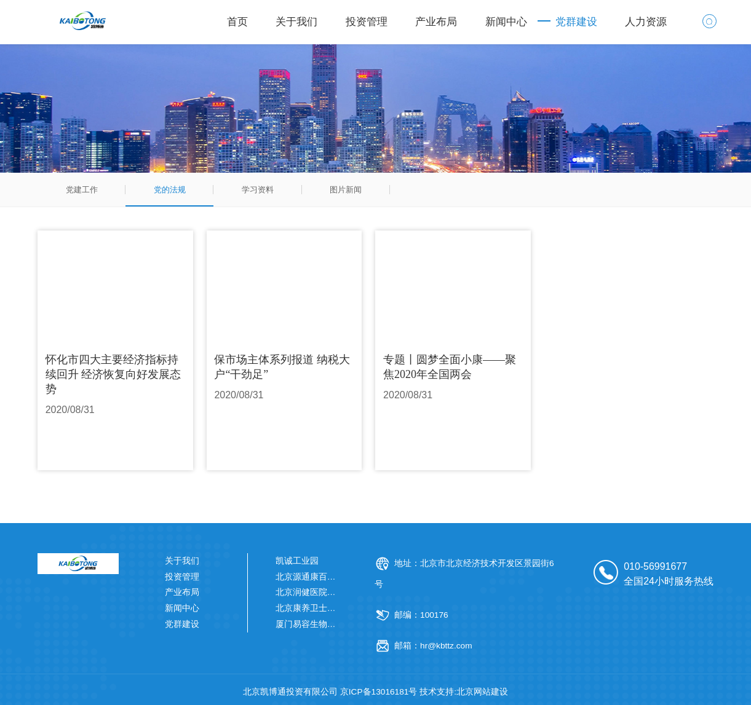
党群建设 (576, 22)
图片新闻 (346, 189)
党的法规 (170, 189)
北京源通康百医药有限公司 (327, 576)
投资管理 (366, 22)
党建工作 (82, 189)
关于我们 (296, 22)
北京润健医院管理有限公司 (327, 592)
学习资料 (258, 189)
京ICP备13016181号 (379, 691)
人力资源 (646, 22)
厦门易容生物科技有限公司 (327, 624)
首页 (237, 22)
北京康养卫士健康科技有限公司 (336, 608)
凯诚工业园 (297, 560)
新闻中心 (506, 22)
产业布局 (436, 22)
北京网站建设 (482, 691)
